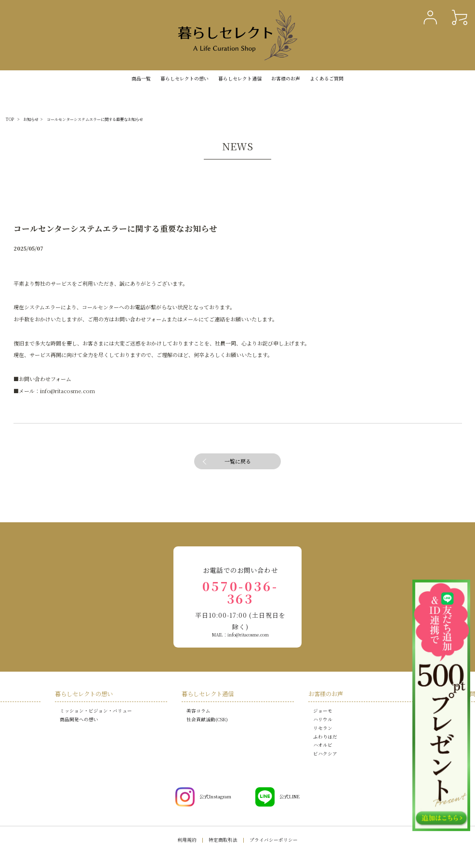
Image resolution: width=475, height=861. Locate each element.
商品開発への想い (79, 719)
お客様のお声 (285, 78)
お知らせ (31, 119)
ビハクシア (325, 753)
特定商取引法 (223, 839)
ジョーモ (322, 710)
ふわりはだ (325, 736)
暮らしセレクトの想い (84, 693)
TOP (10, 119)
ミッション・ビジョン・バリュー (96, 710)
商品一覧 (141, 78)
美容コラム (198, 710)
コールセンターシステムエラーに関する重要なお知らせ (95, 119)
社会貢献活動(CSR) (207, 719)
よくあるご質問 (326, 78)
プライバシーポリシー (274, 839)
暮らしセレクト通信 (240, 78)
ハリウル (322, 719)
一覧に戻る (237, 461)
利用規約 (187, 839)
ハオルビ (322, 745)
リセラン (322, 728)
